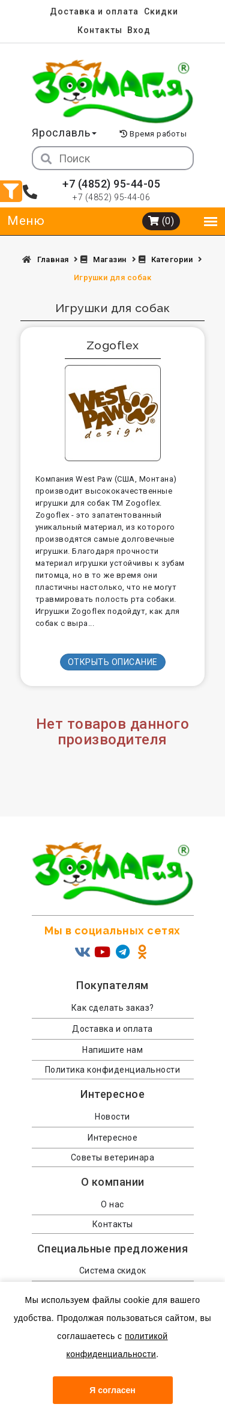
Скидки (161, 11)
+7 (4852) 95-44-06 (111, 197)
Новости (112, 1116)
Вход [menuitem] (139, 30)
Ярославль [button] (64, 132)
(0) (161, 221)
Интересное (112, 1137)
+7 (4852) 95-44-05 (111, 183)
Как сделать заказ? (112, 1008)
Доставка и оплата (94, 11)
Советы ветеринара (113, 1157)
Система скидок (112, 1270)
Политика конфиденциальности (113, 1069)
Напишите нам (112, 1050)
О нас (112, 1204)
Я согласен (112, 1390)
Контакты (99, 30)
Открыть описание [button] (113, 662)
